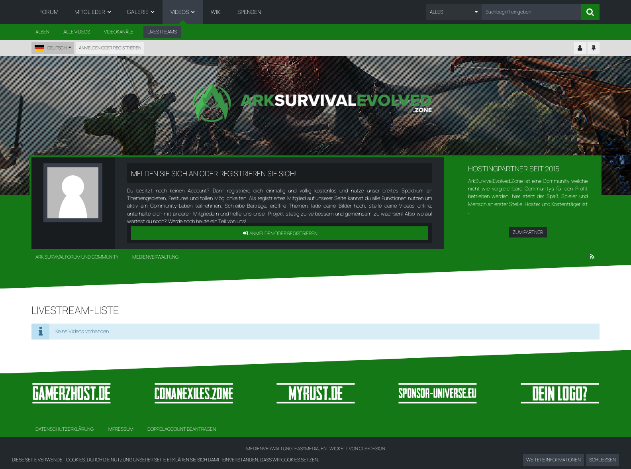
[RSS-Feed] (592, 257)
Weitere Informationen (553, 459)
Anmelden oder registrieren (110, 48)
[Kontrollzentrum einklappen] (580, 48)
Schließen (602, 459)
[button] (454, 12)
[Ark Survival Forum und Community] (315, 103)
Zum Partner (528, 232)
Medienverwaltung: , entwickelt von (315, 448)
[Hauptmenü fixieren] (594, 48)
